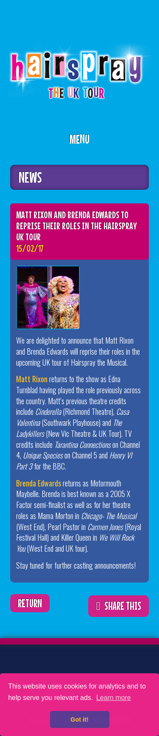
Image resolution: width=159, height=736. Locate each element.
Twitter (18, 668)
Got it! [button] (79, 719)
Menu (79, 139)
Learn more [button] (113, 697)
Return (30, 603)
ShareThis (134, 179)
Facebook (44, 668)
